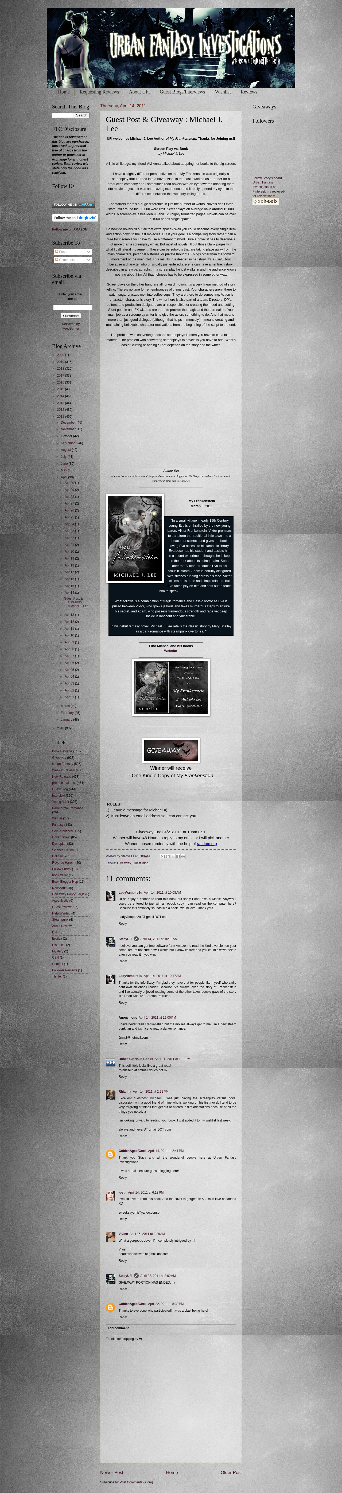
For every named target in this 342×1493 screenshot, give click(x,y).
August (66, 450)
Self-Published (62, 831)
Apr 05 (70, 670)
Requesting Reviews (99, 92)
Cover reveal (61, 837)
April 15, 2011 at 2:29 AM (147, 1234)
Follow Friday (61, 869)
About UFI (139, 92)
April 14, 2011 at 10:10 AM (158, 939)
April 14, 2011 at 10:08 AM (162, 892)
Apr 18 (70, 565)
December (68, 422)
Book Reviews (62, 751)
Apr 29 (70, 490)
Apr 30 (70, 483)
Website (170, 651)
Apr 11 (70, 629)
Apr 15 (70, 586)
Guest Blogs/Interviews (182, 92)
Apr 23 (70, 531)
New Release (61, 777)
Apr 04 (70, 676)
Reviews (249, 92)
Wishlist (223, 92)
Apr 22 (70, 538)
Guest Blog (140, 863)
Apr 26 (70, 510)
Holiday (57, 856)
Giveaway (124, 863)
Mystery (57, 951)
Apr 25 (70, 517)
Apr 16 (70, 579)
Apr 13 (70, 615)
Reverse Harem (63, 863)
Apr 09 (70, 642)
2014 (61, 396)
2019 (61, 362)
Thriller (57, 976)
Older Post (231, 1472)
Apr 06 (70, 663)
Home (64, 92)
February (68, 713)
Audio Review (62, 926)
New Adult (59, 888)
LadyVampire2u (130, 892)
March (66, 706)
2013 (61, 403)
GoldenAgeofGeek (132, 1151)
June (65, 464)
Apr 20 (70, 551)
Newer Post (111, 1472)
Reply (123, 923)
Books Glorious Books (136, 1059)
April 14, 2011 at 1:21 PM (172, 1059)
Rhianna (125, 1091)
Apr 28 (70, 497)
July (64, 457)
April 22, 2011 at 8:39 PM (166, 1304)
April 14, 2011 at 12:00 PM (157, 1017)
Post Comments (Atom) (136, 1482)
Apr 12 (70, 622)
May (64, 470)
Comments (65, 260)
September (69, 443)
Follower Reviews (64, 970)
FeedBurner (70, 328)
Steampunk (60, 919)
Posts (61, 252)
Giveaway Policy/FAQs (68, 894)
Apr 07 (70, 656)
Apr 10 (70, 635)
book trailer (60, 875)
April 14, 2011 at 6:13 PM (146, 1192)
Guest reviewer (62, 907)
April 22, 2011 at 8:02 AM (158, 1276)
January (67, 719)
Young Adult (60, 802)
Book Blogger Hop (65, 882)
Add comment (118, 1328)
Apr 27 (70, 503)
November (68, 429)
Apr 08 (70, 649)
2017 (61, 375)
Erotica (57, 938)
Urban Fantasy (62, 764)
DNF (55, 932)
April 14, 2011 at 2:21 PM (150, 1091)
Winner (57, 818)
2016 (61, 382)
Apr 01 (70, 697)
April (64, 477)
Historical (58, 945)
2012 (61, 410)
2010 (61, 728)
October (67, 436)
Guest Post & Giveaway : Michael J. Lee (76, 602)
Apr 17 (70, 572)
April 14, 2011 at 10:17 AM (162, 976)
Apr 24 (70, 524)
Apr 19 (70, 558)
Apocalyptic (60, 900)
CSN (55, 957)
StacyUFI (125, 939)
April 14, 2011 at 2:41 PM (166, 1151)
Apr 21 (70, 545)
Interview (58, 796)
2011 (61, 417)
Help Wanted (61, 913)
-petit (122, 1192)
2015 (61, 389)
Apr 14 (70, 593)
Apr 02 (70, 690)
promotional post (64, 783)
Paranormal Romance (67, 808)
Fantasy (58, 825)
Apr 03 (70, 683)
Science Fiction (63, 850)
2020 (61, 355)
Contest (57, 964)
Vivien (123, 1234)
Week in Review (63, 770)
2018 (61, 368)
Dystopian (59, 844)
